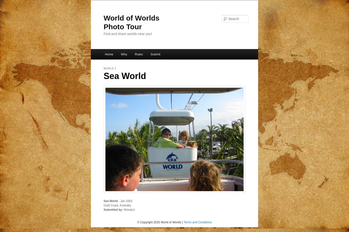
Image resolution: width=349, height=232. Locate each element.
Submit (155, 54)
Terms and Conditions (198, 222)
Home (109, 54)
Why (124, 54)
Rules (139, 54)
